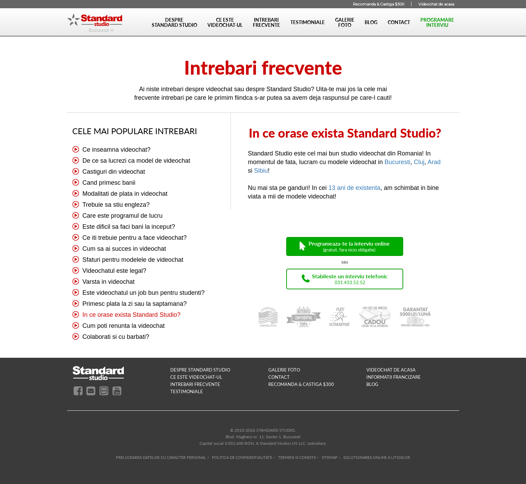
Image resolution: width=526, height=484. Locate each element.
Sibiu (261, 170)
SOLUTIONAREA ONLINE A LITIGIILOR (376, 457)
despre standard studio (200, 370)
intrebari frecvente (195, 384)
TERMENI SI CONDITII (297, 457)
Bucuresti (99, 30)
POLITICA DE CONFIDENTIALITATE (242, 457)
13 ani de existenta (354, 187)
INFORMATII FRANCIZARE (393, 377)
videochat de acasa (391, 370)
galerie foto (284, 370)
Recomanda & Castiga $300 (378, 4)
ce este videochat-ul (196, 377)
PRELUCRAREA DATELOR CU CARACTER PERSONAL (161, 457)
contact (279, 377)
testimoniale (186, 391)
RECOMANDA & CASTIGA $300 (301, 384)
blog (372, 384)
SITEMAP (329, 457)
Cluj (419, 162)
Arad (434, 162)
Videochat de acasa (436, 4)
